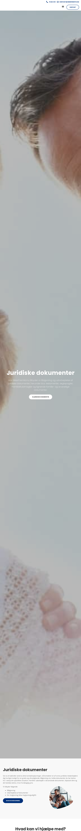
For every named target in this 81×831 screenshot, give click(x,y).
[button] (63, 6)
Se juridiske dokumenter (40, 397)
